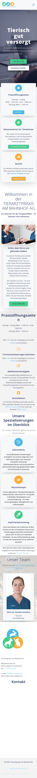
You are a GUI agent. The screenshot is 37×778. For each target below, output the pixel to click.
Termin (12, 343)
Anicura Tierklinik (16, 173)
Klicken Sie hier (23, 553)
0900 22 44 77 (22, 409)
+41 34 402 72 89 (10, 668)
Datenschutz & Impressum (18, 768)
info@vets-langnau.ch (14, 673)
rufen (9, 340)
